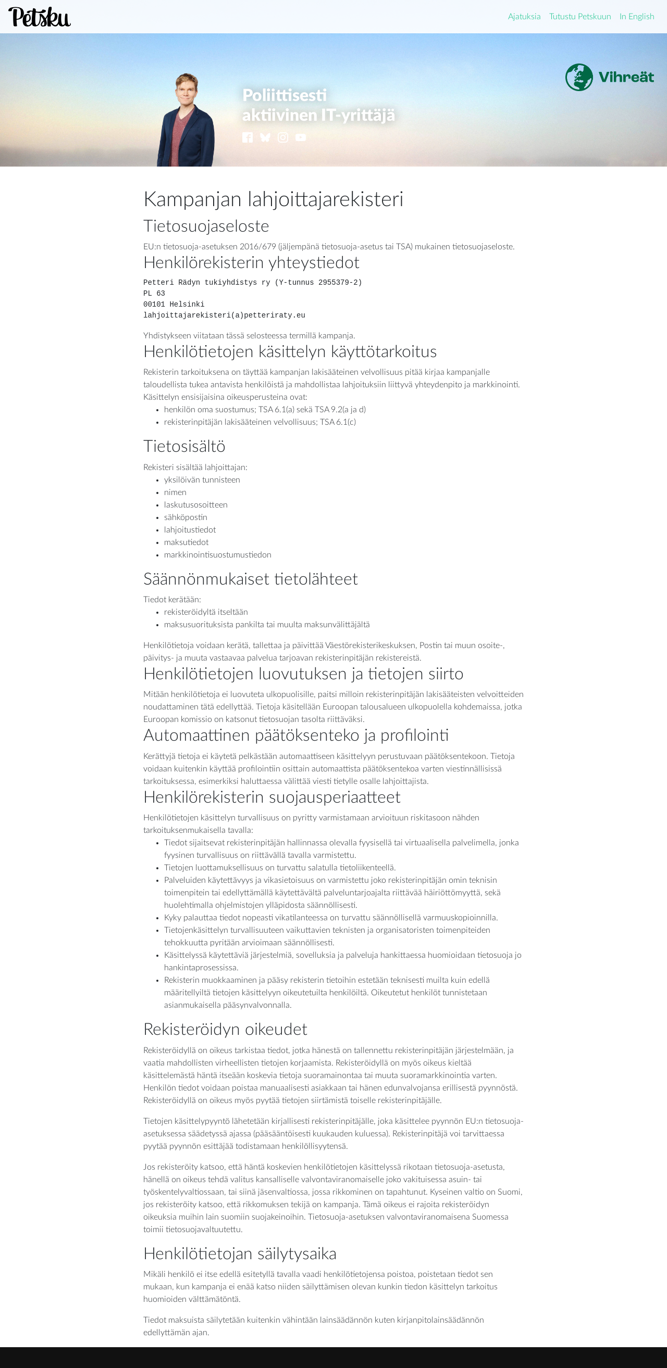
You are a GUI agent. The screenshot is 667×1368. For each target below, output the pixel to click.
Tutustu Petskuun (580, 16)
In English (637, 16)
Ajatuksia (524, 16)
